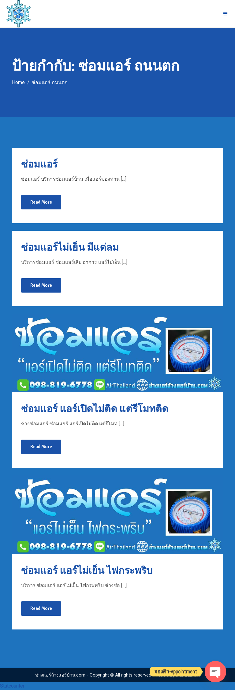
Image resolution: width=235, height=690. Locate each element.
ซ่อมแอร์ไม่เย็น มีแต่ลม (70, 247)
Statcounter (12, 686)
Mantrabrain (188, 675)
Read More (41, 202)
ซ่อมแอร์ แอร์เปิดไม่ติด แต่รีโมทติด (94, 409)
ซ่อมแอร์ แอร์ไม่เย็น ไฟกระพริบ (86, 571)
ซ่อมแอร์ (39, 164)
